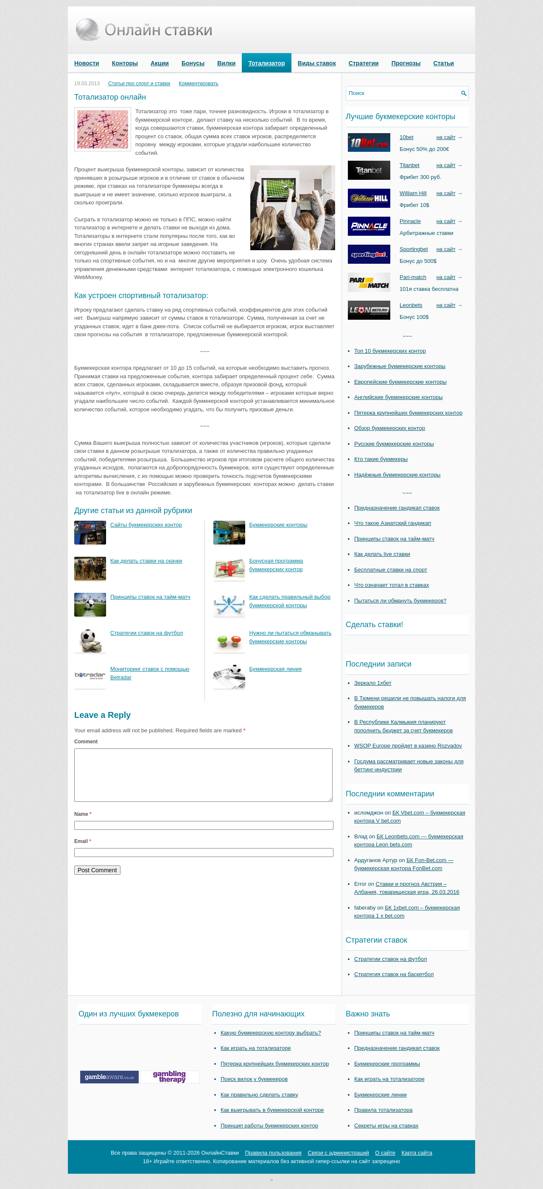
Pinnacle (410, 221)
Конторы (125, 63)
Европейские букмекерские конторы (400, 382)
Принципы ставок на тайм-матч (150, 597)
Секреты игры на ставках (386, 1125)
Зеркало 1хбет (373, 683)
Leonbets (411, 305)
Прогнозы (406, 63)
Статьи (443, 63)
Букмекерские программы (387, 1064)
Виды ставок (317, 63)
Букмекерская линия (275, 669)
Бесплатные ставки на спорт (390, 570)
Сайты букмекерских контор (146, 525)
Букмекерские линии (380, 1094)
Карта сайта (416, 1153)
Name (83, 824)
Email (82, 851)
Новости (86, 63)
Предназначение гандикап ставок (397, 508)
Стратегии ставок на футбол (146, 633)
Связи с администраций (338, 1153)
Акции (160, 63)
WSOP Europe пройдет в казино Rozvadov (408, 745)
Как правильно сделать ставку (259, 1094)
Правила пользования (273, 1153)
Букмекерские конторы (278, 525)
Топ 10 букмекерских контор (390, 351)
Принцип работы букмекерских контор (269, 1125)
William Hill (413, 193)
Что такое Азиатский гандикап (392, 523)
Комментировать (198, 84)
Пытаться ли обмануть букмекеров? (400, 600)
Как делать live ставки (382, 554)
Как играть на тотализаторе (256, 1048)
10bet (407, 137)
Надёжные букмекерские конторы (397, 475)
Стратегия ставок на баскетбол (394, 974)
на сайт (446, 137)
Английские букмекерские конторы (398, 397)
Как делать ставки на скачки (146, 561)
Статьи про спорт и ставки (139, 84)
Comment (86, 742)
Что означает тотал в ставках (391, 585)
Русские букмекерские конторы (394, 444)
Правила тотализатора (383, 1110)
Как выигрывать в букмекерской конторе (272, 1110)
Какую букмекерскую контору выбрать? (271, 1033)
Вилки (226, 63)
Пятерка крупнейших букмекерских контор (408, 413)
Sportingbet (414, 249)
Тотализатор (266, 63)
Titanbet (410, 165)
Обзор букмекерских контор (389, 428)
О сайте (385, 1153)
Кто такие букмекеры (381, 459)
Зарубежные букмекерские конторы (399, 366)
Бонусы (193, 63)
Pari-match (413, 277)
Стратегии (364, 63)
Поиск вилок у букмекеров (254, 1079)
